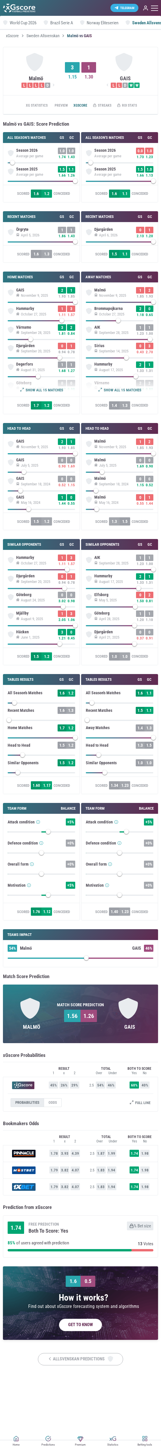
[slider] (44, 164)
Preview (60, 105)
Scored (25, 199)
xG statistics (32, 105)
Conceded (64, 199)
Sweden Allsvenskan (43, 36)
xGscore (12, 36)
